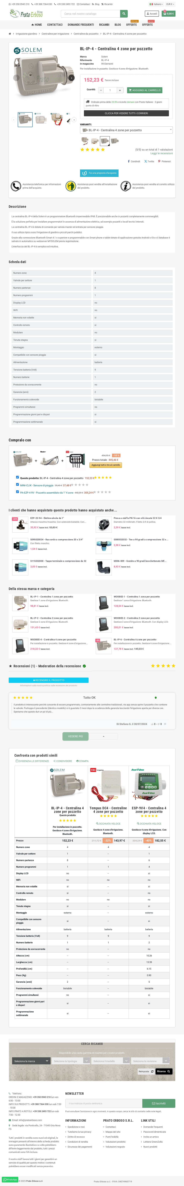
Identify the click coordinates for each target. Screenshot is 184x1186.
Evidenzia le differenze (32, 761)
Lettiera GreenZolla (153, 1141)
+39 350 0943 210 (20, 4)
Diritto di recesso (76, 1136)
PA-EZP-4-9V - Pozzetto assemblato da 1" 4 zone (46, 492)
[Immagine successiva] (71, 78)
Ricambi (106, 4)
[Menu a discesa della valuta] (170, 4)
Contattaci (83, 4)
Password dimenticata (154, 1132)
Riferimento (86, 60)
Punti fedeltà (112, 1136)
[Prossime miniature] (74, 119)
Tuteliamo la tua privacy (79, 1132)
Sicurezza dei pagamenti (80, 1146)
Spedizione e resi (76, 1127)
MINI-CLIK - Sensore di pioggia (36, 485)
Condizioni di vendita (78, 1141)
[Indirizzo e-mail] (103, 1103)
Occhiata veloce (108, 823)
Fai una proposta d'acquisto (99, 173)
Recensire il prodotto (48, 680)
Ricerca (164, 1071)
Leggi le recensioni (161, 153)
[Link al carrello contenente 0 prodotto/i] (168, 14)
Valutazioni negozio (115, 1146)
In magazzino (87, 63)
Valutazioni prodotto (115, 1141)
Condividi (134, 161)
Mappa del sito (113, 1132)
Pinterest (164, 161)
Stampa (82, 761)
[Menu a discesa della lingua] (156, 4)
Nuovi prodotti (150, 1146)
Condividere (62, 761)
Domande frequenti (153, 1127)
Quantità (91, 89)
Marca (83, 56)
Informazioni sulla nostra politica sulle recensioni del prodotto (48, 685)
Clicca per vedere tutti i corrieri (126, 113)
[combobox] (94, 14)
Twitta (149, 161)
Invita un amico (151, 1136)
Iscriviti (159, 1103)
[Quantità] (110, 90)
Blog (95, 4)
